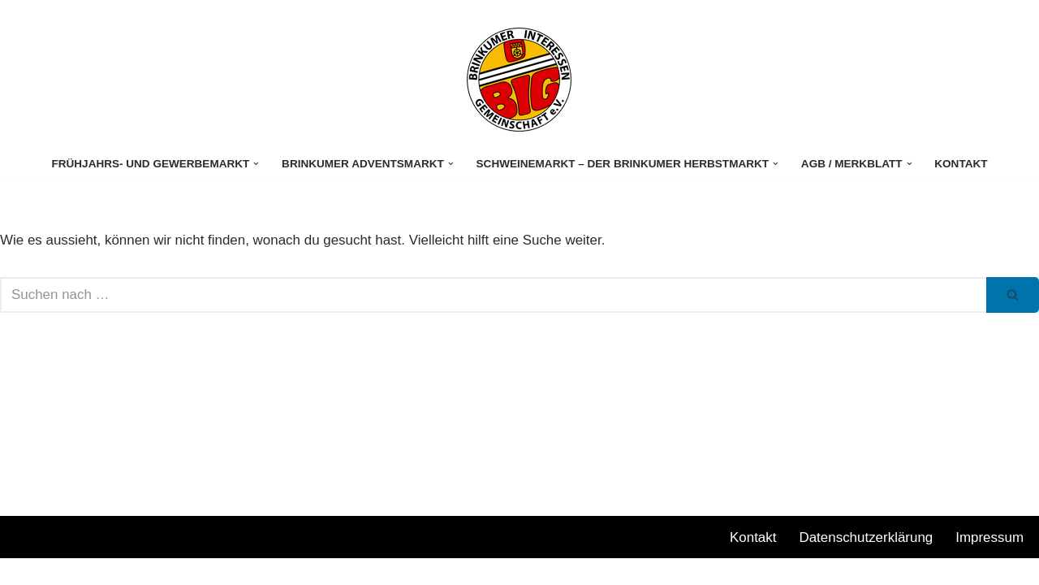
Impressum (989, 563)
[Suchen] (493, 295)
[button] (255, 164)
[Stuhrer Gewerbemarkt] (519, 79)
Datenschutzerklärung (866, 563)
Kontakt (962, 164)
